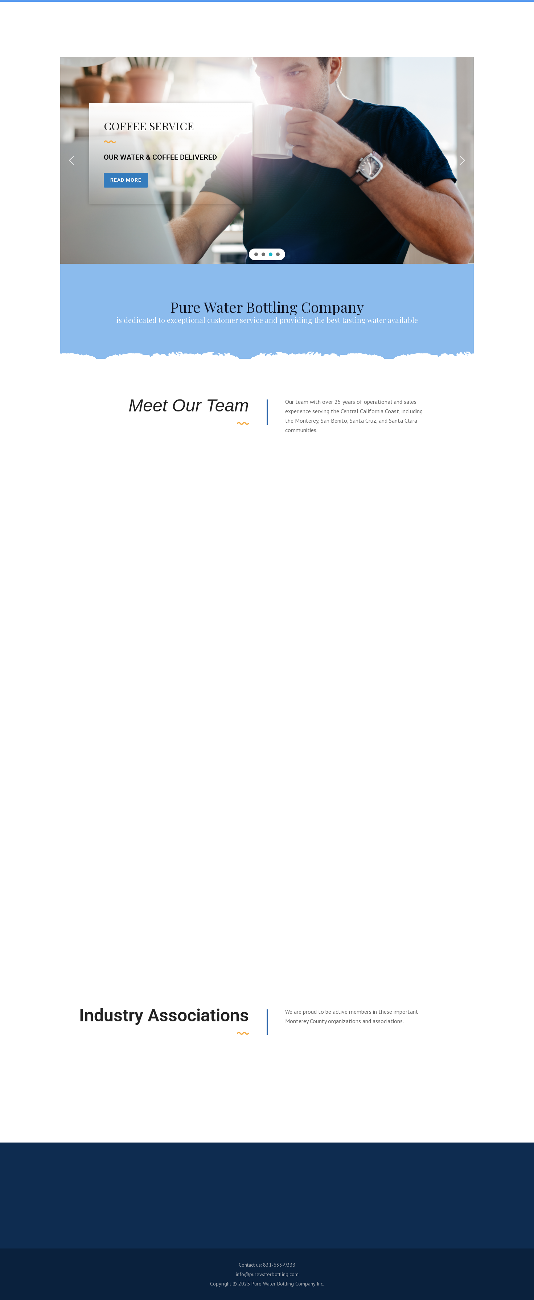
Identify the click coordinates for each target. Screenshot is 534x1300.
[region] (267, 160)
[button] (71, 160)
